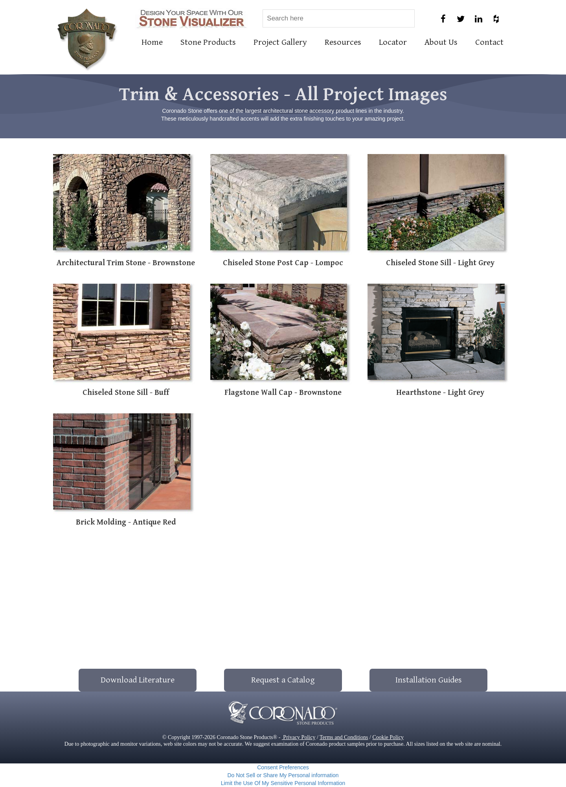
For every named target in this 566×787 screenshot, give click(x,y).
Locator (393, 42)
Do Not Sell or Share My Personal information (282, 775)
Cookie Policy (388, 737)
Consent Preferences (283, 767)
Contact (489, 42)
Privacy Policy (299, 737)
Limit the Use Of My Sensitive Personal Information (283, 783)
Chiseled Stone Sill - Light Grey (440, 263)
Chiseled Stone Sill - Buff (126, 392)
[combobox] (339, 18)
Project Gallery (280, 42)
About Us (441, 42)
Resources (343, 42)
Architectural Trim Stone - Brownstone (126, 263)
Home (152, 42)
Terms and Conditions (344, 737)
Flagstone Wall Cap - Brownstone (283, 392)
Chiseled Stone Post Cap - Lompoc (283, 263)
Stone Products (208, 42)
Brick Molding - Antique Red (126, 522)
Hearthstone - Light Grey (440, 392)
